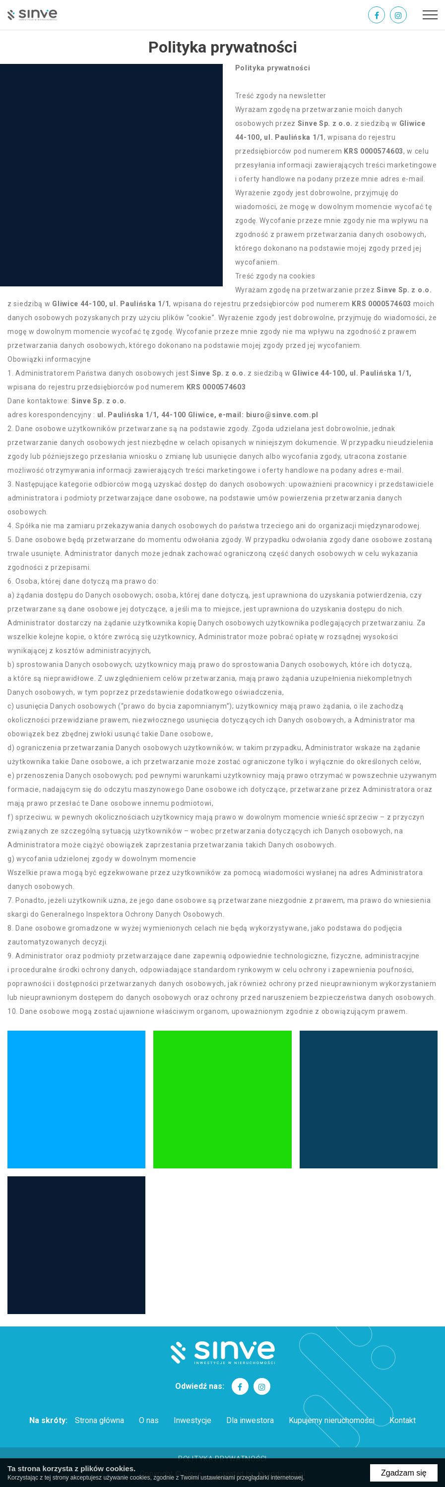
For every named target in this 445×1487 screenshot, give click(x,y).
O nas (149, 1420)
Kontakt (402, 1420)
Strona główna (99, 1420)
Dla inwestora (250, 1420)
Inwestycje (192, 1420)
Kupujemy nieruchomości (332, 1420)
